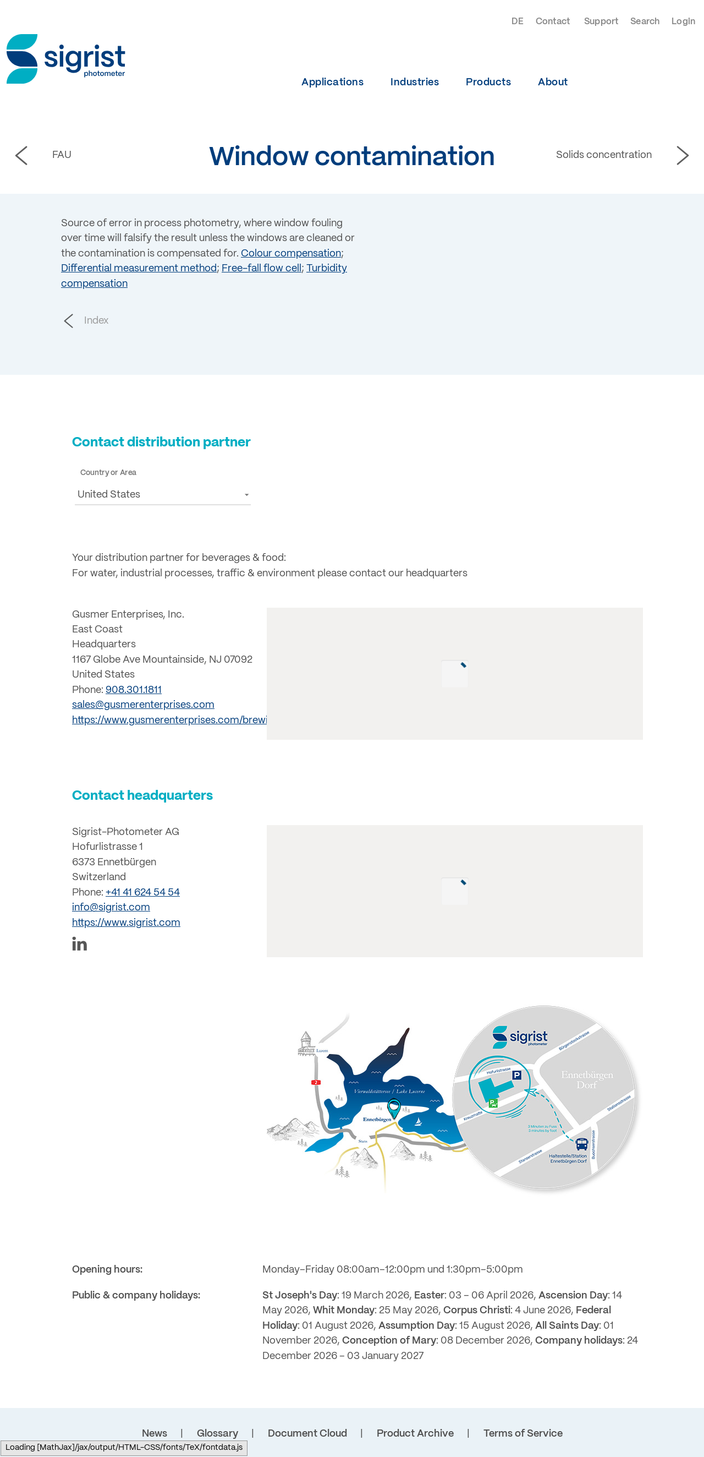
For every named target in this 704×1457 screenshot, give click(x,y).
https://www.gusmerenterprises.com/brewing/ (177, 720)
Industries (415, 83)
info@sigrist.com (111, 908)
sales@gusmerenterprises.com (143, 705)
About (553, 83)
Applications (332, 83)
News (154, 1434)
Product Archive (415, 1434)
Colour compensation (291, 254)
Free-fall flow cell (261, 269)
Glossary (217, 1434)
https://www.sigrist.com (126, 923)
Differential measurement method (139, 269)
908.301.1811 (134, 690)
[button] (163, 494)
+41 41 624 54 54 (143, 893)
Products (488, 83)
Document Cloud (307, 1434)
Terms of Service (523, 1434)
